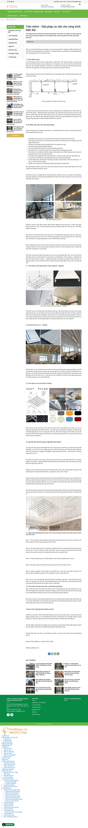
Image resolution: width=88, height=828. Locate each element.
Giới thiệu (56, 1)
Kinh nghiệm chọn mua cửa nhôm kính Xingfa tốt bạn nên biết (15, 129)
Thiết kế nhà (24, 15)
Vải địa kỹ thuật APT (10, 783)
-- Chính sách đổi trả (8, 766)
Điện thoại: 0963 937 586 (14, 709)
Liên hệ (69, 1)
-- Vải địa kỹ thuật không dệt (10, 780)
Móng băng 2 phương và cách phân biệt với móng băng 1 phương (15, 91)
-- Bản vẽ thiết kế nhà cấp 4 (10, 817)
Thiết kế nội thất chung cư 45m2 (14, 799)
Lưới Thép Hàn (28, 11)
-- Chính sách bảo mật (9, 767)
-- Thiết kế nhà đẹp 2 (8, 802)
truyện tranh (12, 718)
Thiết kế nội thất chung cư (12, 793)
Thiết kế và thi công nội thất (12, 796)
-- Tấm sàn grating (8, 777)
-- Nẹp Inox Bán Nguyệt (9, 755)
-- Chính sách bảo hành (9, 764)
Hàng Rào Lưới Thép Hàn (15, 11)
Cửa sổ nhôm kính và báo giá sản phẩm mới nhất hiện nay (14, 122)
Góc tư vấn (63, 1)
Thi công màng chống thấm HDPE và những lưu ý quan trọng (14, 76)
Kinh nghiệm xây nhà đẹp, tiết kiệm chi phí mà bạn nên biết (15, 107)
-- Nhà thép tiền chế (8, 775)
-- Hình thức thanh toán (9, 763)
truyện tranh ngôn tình (23, 718)
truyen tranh (17, 718)
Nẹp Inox (57, 11)
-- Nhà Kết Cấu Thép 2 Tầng (10, 772)
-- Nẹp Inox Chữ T (7, 753)
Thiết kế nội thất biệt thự (11, 794)
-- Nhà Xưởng (6, 774)
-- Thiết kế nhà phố (8, 809)
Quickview (30, 41)
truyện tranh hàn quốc (38, 718)
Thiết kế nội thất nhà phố (12, 801)
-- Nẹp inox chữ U (7, 748)
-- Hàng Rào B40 (7, 740)
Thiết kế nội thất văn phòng (12, 797)
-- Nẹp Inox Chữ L (7, 756)
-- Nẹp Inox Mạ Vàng (8, 751)
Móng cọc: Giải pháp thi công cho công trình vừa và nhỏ (14, 84)
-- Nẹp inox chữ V (7, 750)
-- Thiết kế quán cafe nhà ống (11, 807)
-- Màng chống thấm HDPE (10, 786)
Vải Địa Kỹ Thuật (12, 15)
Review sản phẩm (8, 769)
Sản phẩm (11, 27)
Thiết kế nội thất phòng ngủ (12, 791)
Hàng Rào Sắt (49, 11)
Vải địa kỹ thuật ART (10, 782)
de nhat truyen (7, 718)
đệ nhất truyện (2, 718)
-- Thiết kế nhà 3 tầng (8, 815)
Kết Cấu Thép (66, 11)
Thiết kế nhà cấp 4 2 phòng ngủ (13, 812)
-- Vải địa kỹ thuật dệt (9, 785)
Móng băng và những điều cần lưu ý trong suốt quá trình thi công (15, 99)
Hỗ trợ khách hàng (76, 1)
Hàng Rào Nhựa (38, 11)
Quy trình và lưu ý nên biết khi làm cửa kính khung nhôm (15, 114)
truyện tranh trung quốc (46, 718)
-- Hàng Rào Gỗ (7, 739)
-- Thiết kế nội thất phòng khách (11, 790)
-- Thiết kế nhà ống (8, 805)
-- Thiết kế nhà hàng (8, 804)
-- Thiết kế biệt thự (8, 813)
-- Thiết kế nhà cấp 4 (8, 810)
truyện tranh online (30, 718)
